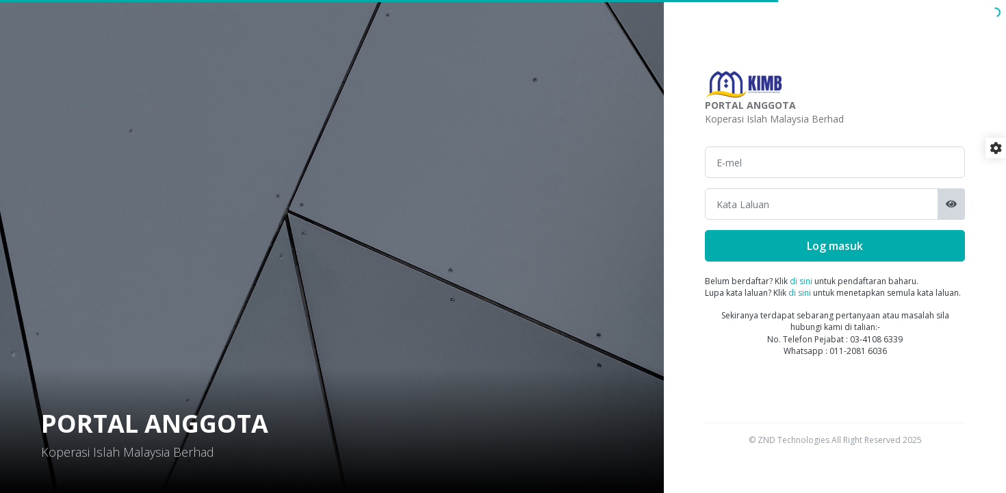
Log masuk (835, 245)
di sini (801, 281)
